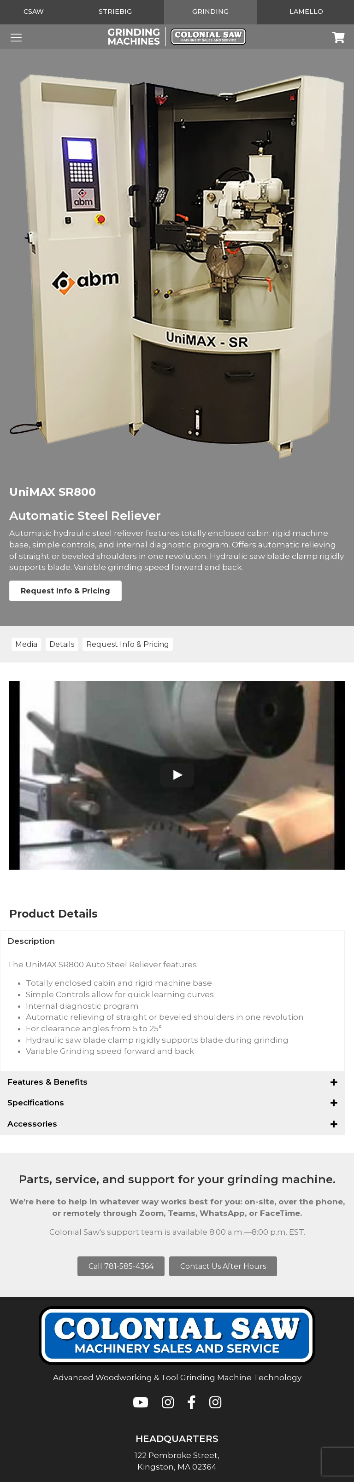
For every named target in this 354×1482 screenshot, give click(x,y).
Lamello (306, 11)
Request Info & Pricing (65, 591)
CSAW (34, 11)
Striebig (115, 11)
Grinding (210, 11)
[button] (172, 941)
